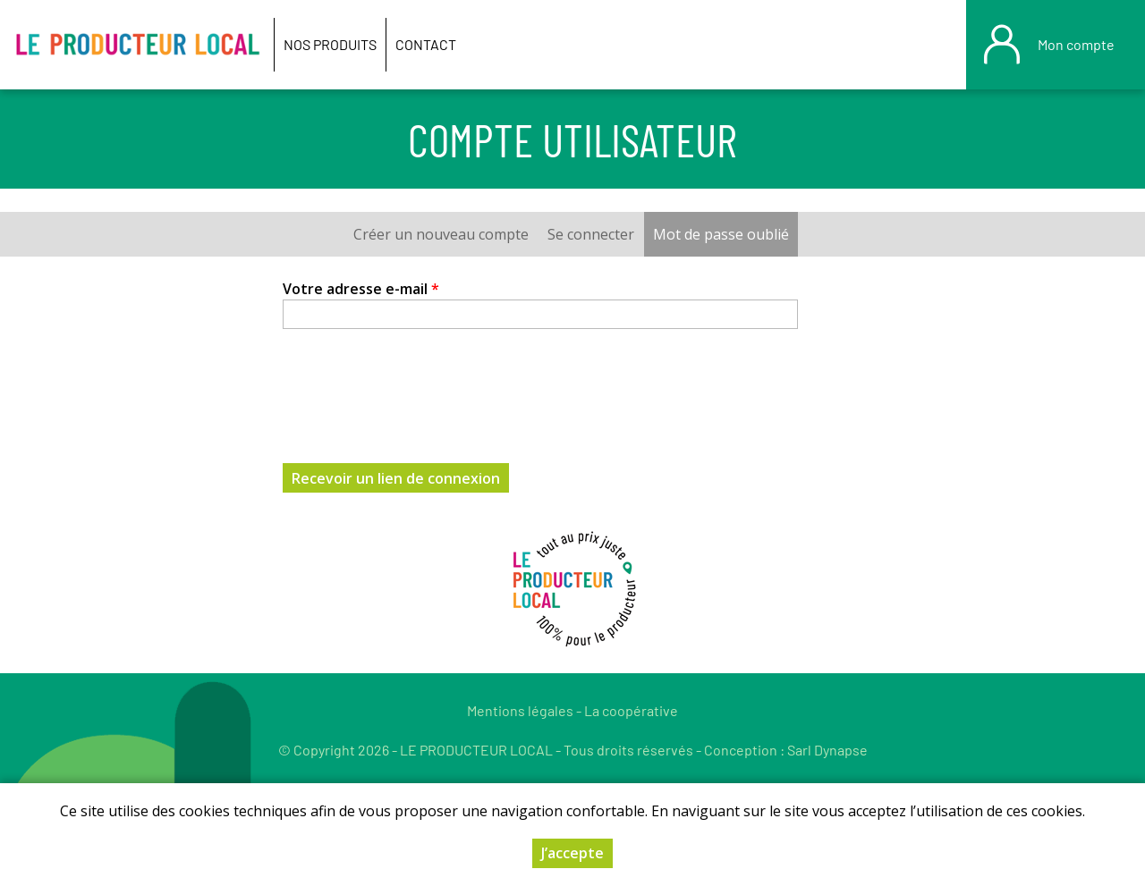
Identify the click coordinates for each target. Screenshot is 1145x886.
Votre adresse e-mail (361, 289)
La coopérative (631, 710)
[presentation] (419, 385)
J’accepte (572, 853)
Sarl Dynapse (827, 749)
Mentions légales (520, 710)
